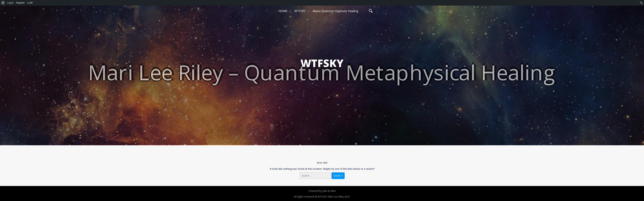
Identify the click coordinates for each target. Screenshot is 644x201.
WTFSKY (299, 11)
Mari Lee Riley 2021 (339, 196)
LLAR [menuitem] (30, 2)
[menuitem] (3, 3)
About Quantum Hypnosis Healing (335, 11)
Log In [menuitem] (10, 2)
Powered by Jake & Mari (322, 190)
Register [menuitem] (20, 2)
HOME (283, 11)
